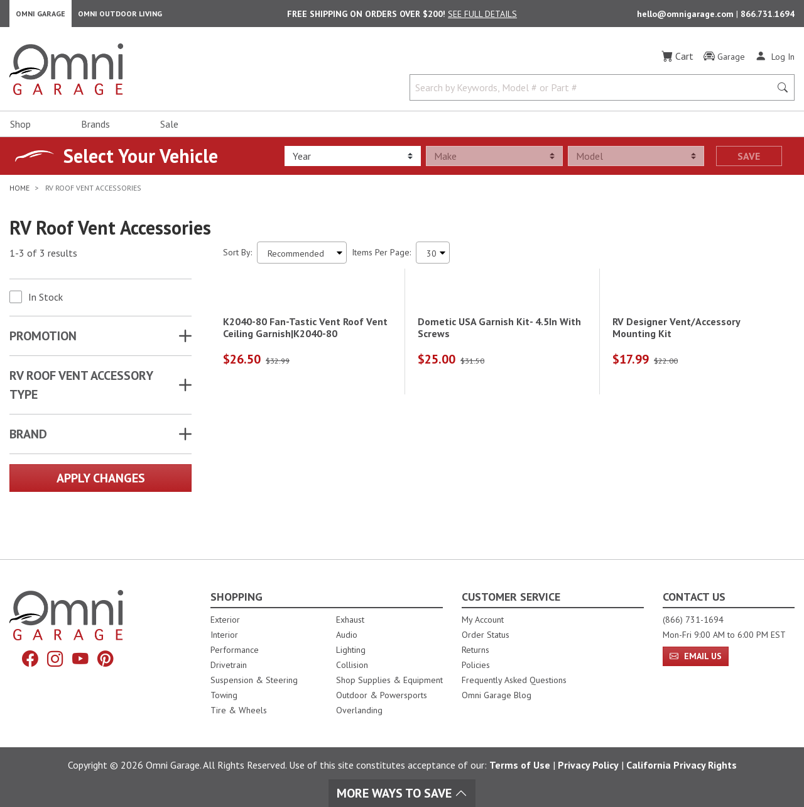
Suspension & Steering (254, 680)
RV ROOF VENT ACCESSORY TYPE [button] (81, 390)
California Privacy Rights (681, 765)
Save (748, 161)
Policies (476, 665)
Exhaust (350, 619)
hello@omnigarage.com (686, 16)
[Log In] (775, 61)
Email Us (696, 656)
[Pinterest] (109, 660)
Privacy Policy (588, 765)
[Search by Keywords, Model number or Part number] (594, 93)
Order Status (485, 634)
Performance (234, 649)
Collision (352, 665)
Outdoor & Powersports (381, 695)
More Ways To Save (402, 793)
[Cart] (677, 61)
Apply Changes (101, 484)
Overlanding (359, 710)
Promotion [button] (43, 341)
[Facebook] (26, 660)
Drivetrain (228, 665)
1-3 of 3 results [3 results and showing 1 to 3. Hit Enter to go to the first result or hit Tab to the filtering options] (43, 258)
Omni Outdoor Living (120, 16)
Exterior (225, 619)
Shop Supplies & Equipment (389, 680)
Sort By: (237, 258)
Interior (224, 634)
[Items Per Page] (433, 258)
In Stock (45, 302)
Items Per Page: (381, 258)
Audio (346, 634)
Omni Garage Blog (496, 695)
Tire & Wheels (238, 710)
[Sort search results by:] (302, 258)
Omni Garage (40, 16)
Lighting (351, 649)
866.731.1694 (768, 16)
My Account (483, 619)
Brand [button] (28, 439)
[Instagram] (54, 660)
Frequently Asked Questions (514, 680)
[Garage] (724, 62)
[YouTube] (81, 660)
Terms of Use (519, 765)
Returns (475, 649)
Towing (223, 695)
